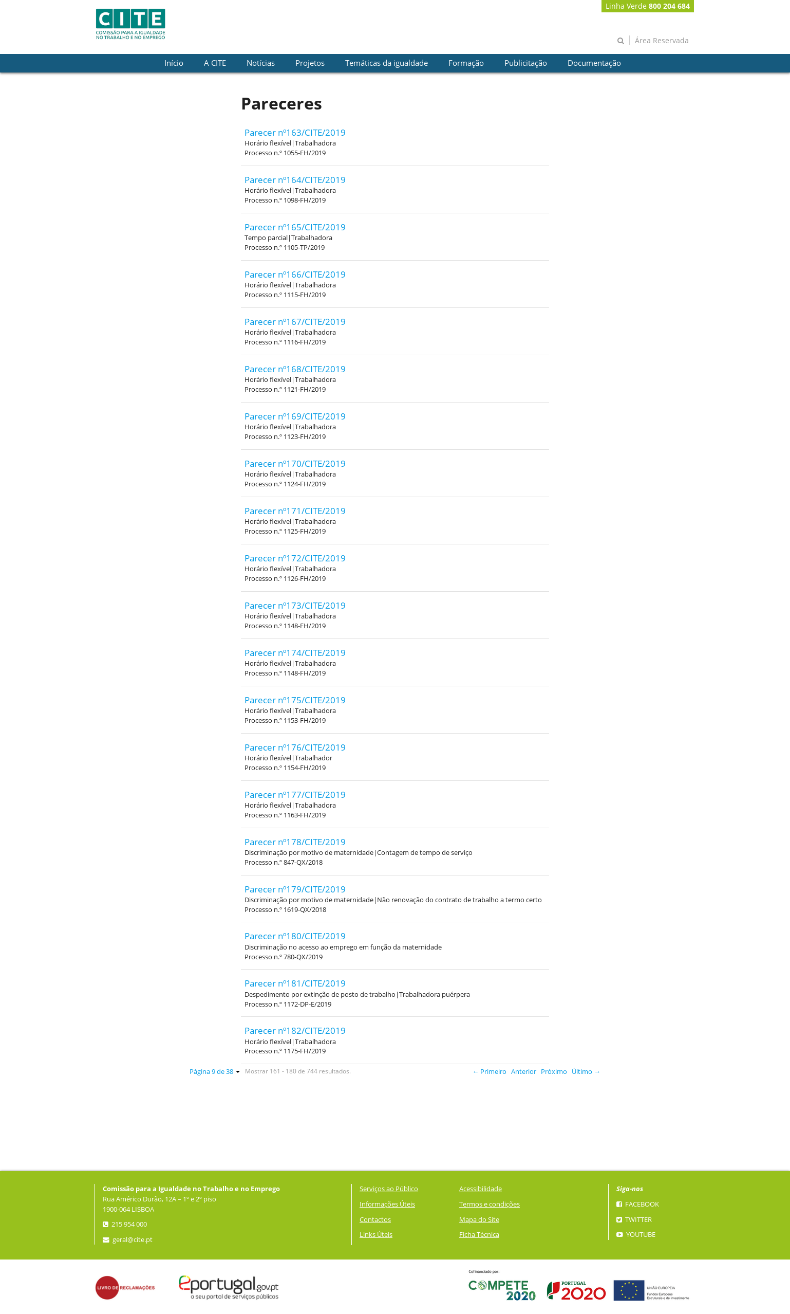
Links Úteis (376, 1234)
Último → (586, 1071)
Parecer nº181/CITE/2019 (295, 983)
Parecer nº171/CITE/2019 (295, 511)
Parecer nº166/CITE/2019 (295, 274)
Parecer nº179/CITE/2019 (295, 889)
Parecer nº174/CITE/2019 (295, 653)
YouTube (635, 1234)
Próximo (554, 1071)
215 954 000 (125, 1224)
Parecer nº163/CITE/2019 (295, 132)
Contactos (375, 1219)
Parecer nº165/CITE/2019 (295, 227)
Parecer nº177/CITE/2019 (295, 794)
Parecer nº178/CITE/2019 (295, 842)
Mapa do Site (479, 1219)
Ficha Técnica (479, 1234)
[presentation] (174, 63)
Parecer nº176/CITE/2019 (295, 747)
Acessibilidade (480, 1188)
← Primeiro (490, 1071)
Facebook (637, 1204)
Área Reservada (662, 40)
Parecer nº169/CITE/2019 (295, 416)
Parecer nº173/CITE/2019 (295, 605)
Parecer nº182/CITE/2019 (295, 1030)
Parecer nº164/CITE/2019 (295, 180)
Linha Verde (648, 6)
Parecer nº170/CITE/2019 (295, 463)
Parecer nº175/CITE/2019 (295, 700)
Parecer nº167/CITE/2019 (295, 321)
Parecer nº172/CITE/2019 (295, 558)
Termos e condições (489, 1204)
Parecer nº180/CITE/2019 (295, 936)
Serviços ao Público (389, 1188)
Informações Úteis (387, 1204)
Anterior (523, 1071)
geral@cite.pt (128, 1239)
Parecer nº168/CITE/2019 (295, 369)
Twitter (634, 1219)
